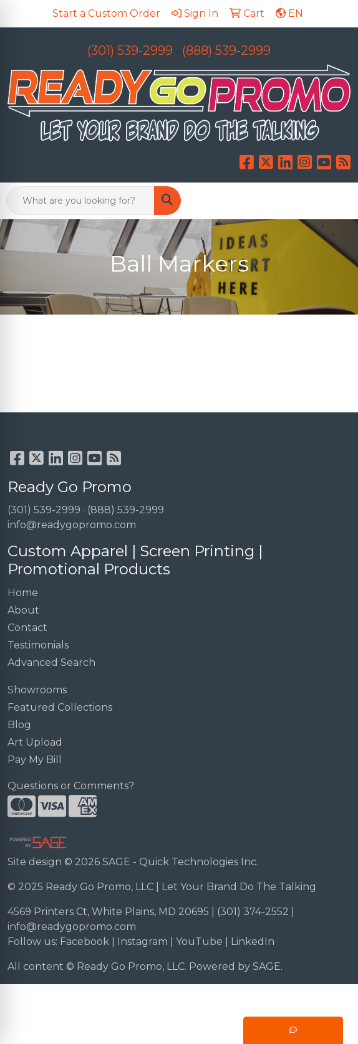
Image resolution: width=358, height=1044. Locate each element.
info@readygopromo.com (71, 525)
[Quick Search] (80, 200)
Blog (19, 725)
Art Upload (34, 742)
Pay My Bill (34, 760)
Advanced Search (51, 662)
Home (22, 593)
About (23, 610)
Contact (27, 628)
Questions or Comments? (70, 786)
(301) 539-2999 (130, 50)
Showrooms (37, 690)
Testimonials (38, 645)
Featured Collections (59, 707)
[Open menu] (333, 200)
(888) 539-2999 (226, 50)
